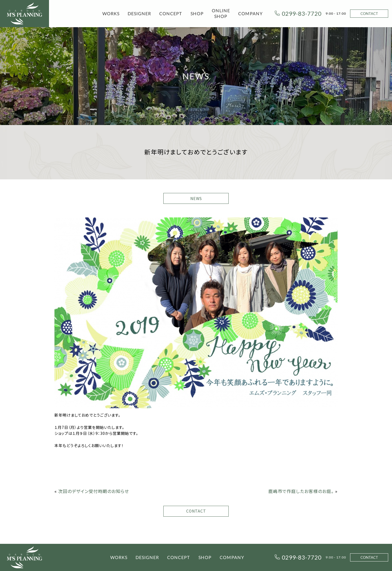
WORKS (111, 13)
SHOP (197, 13)
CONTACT (369, 13)
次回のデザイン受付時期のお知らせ (93, 491)
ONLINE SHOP (221, 13)
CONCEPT (170, 13)
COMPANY (250, 13)
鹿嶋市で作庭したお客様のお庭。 (301, 491)
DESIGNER (139, 13)
